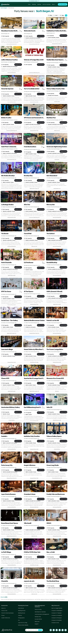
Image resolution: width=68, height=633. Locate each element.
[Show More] (3, 597)
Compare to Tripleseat (56, 613)
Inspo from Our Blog (22, 622)
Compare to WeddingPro (57, 610)
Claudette (4, 581)
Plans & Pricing (38, 609)
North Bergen (4, 7)
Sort (56, 15)
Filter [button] (50, 15)
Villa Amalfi (27, 523)
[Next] (7, 597)
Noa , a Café (51, 552)
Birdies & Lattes (6, 118)
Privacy (3, 615)
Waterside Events (29, 31)
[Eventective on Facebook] (51, 630)
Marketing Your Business (40, 611)
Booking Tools (38, 616)
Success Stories (38, 619)
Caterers (20, 615)
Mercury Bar (51, 204)
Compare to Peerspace (57, 617)
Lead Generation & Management (42, 614)
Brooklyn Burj (28, 175)
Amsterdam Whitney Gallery (10, 407)
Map (62, 15)
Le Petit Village (6, 552)
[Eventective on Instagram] (54, 630)
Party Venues (21, 608)
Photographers (21, 617)
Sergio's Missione (29, 465)
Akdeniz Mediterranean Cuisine (34, 320)
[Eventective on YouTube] (62, 630)
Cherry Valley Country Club (56, 89)
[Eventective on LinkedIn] (65, 630)
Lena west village (7, 349)
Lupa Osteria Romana (8, 494)
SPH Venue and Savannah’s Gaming (35, 118)
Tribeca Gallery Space (54, 436)
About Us (3, 608)
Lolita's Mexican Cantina (9, 60)
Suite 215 (49, 407)
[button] (66, 15)
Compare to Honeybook (57, 615)
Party (29, 4)
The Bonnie (4, 233)
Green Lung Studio (53, 465)
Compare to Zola (55, 622)
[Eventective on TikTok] (60, 630)
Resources (37, 621)
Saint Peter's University (8, 147)
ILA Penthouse (28, 262)
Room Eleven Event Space (9, 523)
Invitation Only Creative (32, 436)
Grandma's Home (29, 494)
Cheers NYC (5, 378)
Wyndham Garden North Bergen (11, 31)
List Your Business (46, 4)
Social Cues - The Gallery (9, 320)
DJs (19, 620)
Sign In (53, 4)
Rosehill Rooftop (52, 262)
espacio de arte (29, 581)
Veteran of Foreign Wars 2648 (33, 60)
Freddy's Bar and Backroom (56, 494)
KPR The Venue (6, 291)
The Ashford (50, 233)
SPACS (49, 523)
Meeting (39, 4)
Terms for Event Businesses (7, 613)
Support (36, 623)
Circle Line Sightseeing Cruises (57, 147)
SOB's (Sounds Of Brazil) (54, 291)
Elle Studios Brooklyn (8, 175)
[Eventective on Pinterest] (57, 630)
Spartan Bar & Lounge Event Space (35, 378)
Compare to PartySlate (57, 620)
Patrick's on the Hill (53, 320)
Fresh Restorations (30, 147)
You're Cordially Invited (31, 89)
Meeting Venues (21, 613)
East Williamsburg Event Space (34, 407)
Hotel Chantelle (6, 262)
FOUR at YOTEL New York (32, 552)
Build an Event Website (23, 625)
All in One (27, 204)
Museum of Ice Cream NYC (55, 378)
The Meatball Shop (53, 581)
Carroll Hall (27, 233)
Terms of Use (4, 610)
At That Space (28, 291)
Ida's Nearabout (52, 175)
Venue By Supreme (7, 89)
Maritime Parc (51, 118)
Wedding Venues (21, 610)
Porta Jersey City (6, 465)
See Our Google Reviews (57, 608)
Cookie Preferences (5, 617)
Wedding (34, 4)
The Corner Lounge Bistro (55, 349)
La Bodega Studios (7, 204)
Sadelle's (4, 436)
